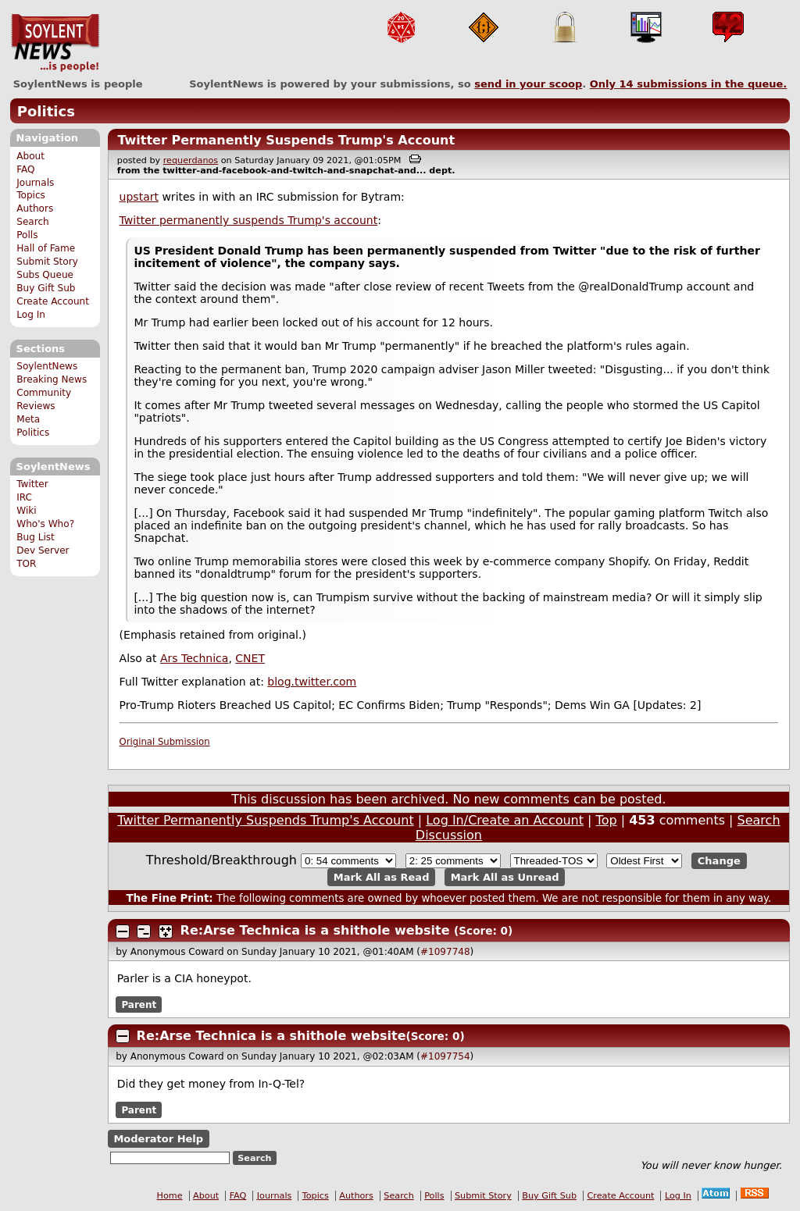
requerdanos (190, 160)
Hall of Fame (45, 248)
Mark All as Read (382, 877)
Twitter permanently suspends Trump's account (249, 220)
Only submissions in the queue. (689, 84)
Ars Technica (194, 658)
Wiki (26, 510)
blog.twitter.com (311, 681)
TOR (26, 563)
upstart (139, 197)
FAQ (25, 169)
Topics (30, 195)
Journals (35, 182)
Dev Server (42, 550)
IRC (24, 497)
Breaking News (51, 379)
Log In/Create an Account (505, 820)
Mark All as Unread (505, 877)
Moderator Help (158, 1139)
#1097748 (445, 951)
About (30, 156)
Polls (27, 235)
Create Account (52, 301)
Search (32, 221)
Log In (30, 314)
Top (606, 820)
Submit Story (47, 261)
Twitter (32, 484)
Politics (46, 111)
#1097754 (445, 1056)
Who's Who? (45, 523)
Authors (34, 208)
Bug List (35, 537)
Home (170, 1196)
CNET (250, 658)
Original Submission (165, 741)
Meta (28, 419)
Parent (138, 1004)
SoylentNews (55, 43)
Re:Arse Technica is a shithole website (315, 930)
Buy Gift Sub (45, 288)
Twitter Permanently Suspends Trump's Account (286, 140)
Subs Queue (44, 274)
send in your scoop (528, 84)
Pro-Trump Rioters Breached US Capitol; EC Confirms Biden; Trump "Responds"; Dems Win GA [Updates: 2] (411, 705)
